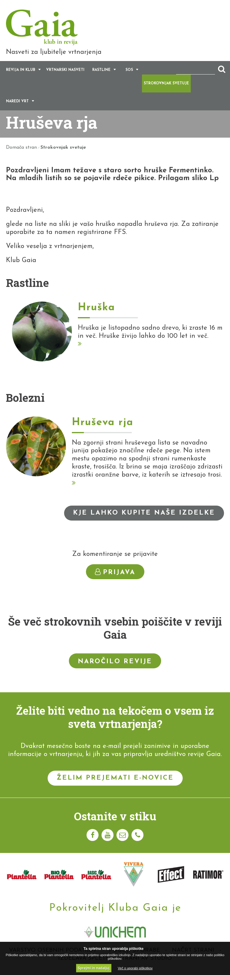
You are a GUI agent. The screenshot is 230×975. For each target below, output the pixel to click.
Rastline (101, 70)
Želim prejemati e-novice (115, 778)
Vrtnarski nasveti (65, 70)
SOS (129, 70)
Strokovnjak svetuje (166, 84)
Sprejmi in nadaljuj (94, 968)
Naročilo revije (115, 661)
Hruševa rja (102, 423)
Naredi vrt (17, 102)
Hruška (96, 308)
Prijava (115, 572)
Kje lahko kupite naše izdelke (144, 512)
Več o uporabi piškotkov (135, 968)
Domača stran (21, 147)
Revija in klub (20, 70)
